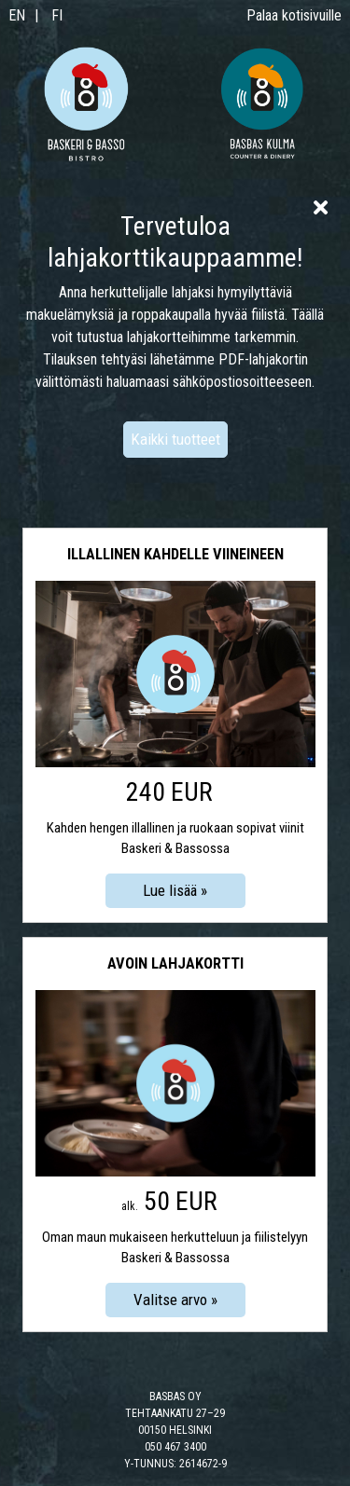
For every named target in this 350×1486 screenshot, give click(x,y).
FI (57, 15)
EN (16, 15)
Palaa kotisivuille (294, 15)
